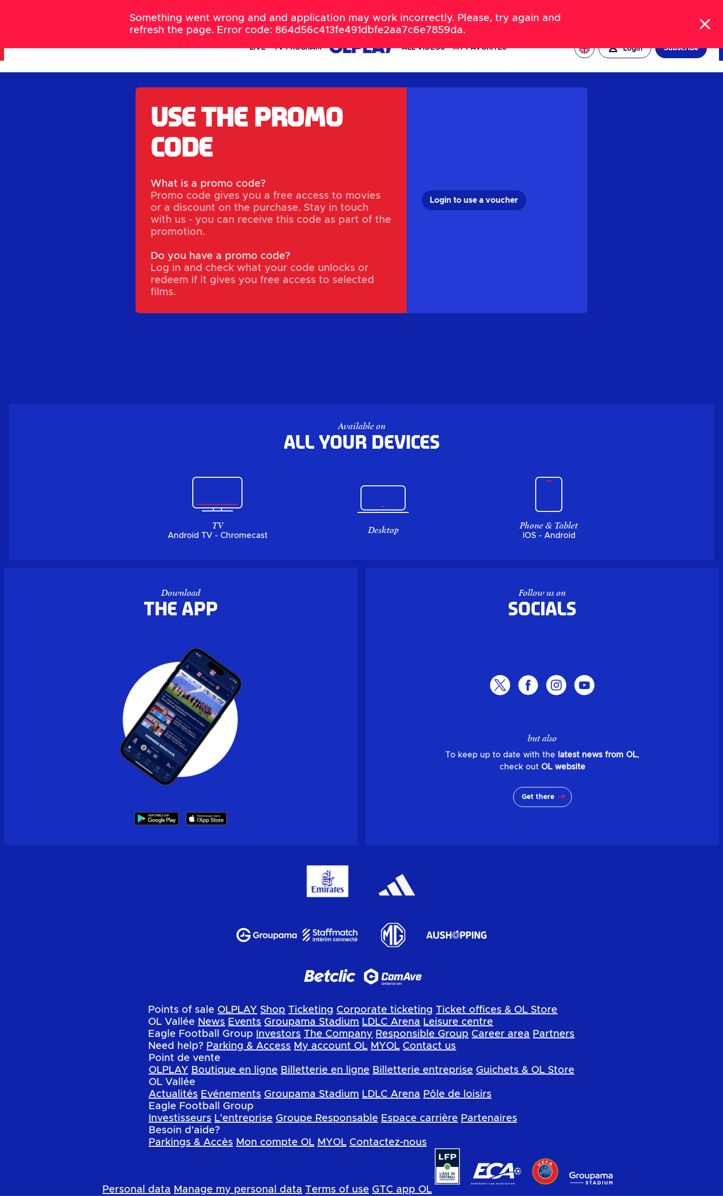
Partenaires (489, 1118)
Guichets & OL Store (525, 1070)
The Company (338, 1034)
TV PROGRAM (297, 47)
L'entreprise (243, 1118)
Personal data (136, 1189)
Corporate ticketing (384, 1010)
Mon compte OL (275, 1142)
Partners (553, 1034)
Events (244, 1022)
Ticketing (310, 1010)
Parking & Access (248, 1046)
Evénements (231, 1094)
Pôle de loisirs (457, 1094)
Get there (538, 797)
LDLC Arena (391, 1022)
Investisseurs (180, 1118)
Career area (500, 1034)
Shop (272, 1010)
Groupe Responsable (327, 1118)
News (211, 1022)
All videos (423, 47)
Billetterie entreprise (423, 1070)
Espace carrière (419, 1118)
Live (258, 47)
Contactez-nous (388, 1142)
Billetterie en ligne (325, 1070)
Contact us (429, 1046)
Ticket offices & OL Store (496, 1010)
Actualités (173, 1094)
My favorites (480, 47)
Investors (278, 1034)
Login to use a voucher (474, 200)
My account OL (331, 1046)
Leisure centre (458, 1022)
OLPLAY (237, 1010)
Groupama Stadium (311, 1022)
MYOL (385, 1046)
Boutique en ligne (234, 1070)
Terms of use (337, 1189)
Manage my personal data (238, 1189)
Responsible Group (422, 1034)
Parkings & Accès (191, 1142)
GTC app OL (402, 1189)
